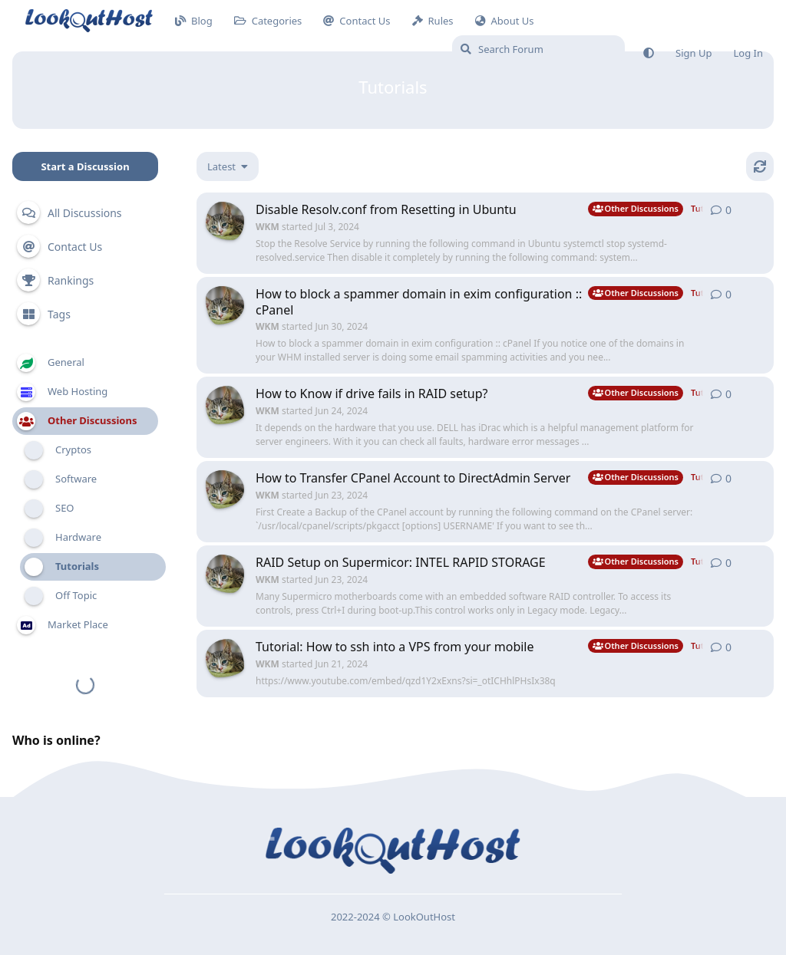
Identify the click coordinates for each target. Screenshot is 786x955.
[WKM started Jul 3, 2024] (225, 221)
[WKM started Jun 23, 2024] (225, 489)
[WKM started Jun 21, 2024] (225, 658)
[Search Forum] (538, 49)
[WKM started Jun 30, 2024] (225, 305)
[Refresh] (760, 166)
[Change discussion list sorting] (227, 166)
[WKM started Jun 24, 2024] (225, 405)
